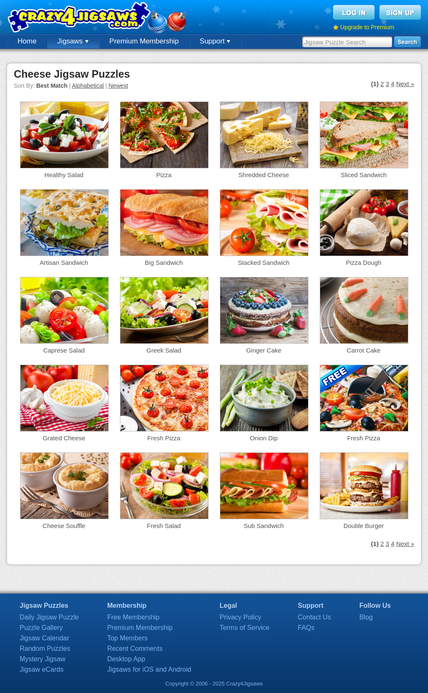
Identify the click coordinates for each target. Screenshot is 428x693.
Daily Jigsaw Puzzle (49, 617)
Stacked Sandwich (263, 262)
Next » (405, 83)
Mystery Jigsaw (42, 659)
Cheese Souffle (64, 525)
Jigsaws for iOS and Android (149, 669)
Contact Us (314, 617)
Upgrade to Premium (367, 27)
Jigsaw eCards (42, 669)
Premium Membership (144, 41)
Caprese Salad (63, 350)
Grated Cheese (64, 438)
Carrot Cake (364, 350)
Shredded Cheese (264, 174)
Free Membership (133, 617)
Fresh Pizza (163, 438)
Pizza (164, 174)
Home (27, 41)
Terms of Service (244, 627)
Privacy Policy (240, 617)
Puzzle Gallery (41, 627)
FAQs (306, 627)
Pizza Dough (363, 262)
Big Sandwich (164, 262)
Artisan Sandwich (64, 262)
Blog (366, 617)
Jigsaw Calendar (44, 638)
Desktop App (126, 659)
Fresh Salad (164, 525)
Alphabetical (88, 85)
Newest (118, 85)
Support (215, 41)
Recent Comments (135, 648)
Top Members (127, 638)
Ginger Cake (263, 350)
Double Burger (364, 525)
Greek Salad (163, 350)
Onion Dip (264, 438)
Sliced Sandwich (364, 174)
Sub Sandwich (264, 525)
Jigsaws (72, 41)
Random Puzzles (45, 648)
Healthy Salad (63, 174)
